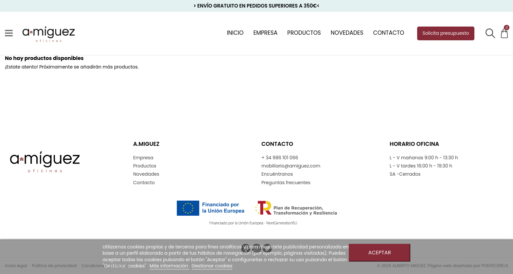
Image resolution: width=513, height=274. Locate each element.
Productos (144, 166)
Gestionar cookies (212, 266)
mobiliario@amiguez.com (290, 166)
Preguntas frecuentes (285, 183)
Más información (169, 266)
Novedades (146, 174)
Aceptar (379, 252)
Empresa (143, 158)
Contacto (144, 183)
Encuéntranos (277, 174)
